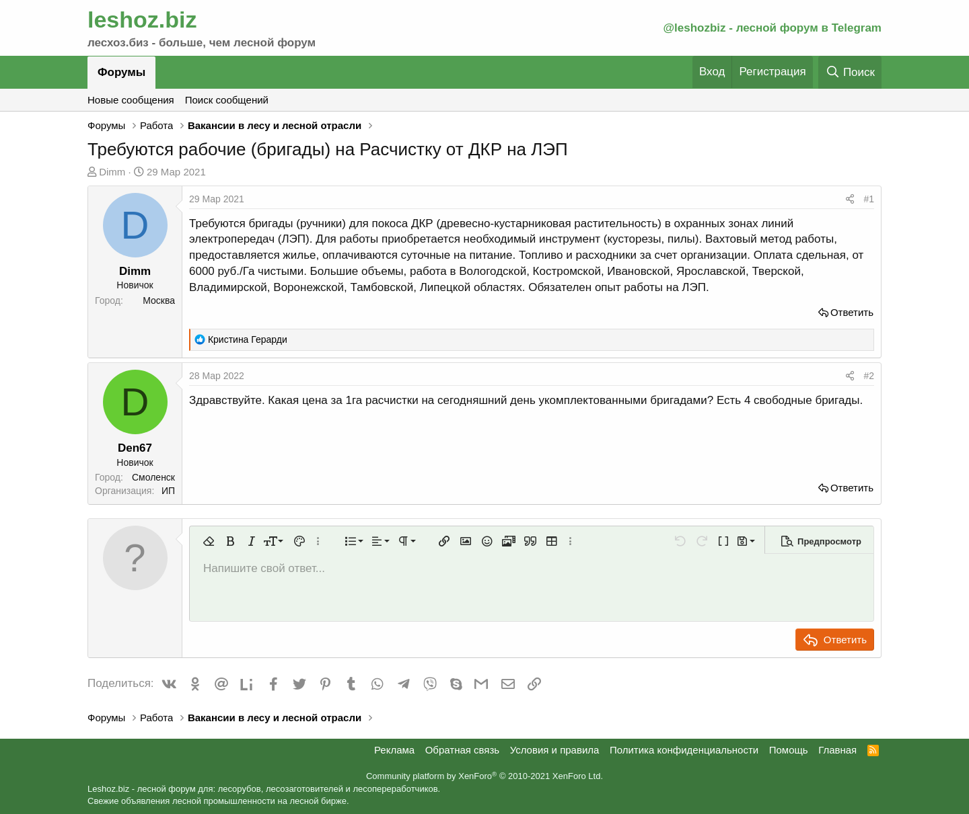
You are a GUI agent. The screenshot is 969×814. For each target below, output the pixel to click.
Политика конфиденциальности (684, 750)
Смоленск (153, 477)
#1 (868, 199)
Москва (159, 300)
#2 (868, 375)
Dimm (112, 171)
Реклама (394, 750)
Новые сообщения (130, 100)
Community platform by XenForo (484, 776)
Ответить (851, 312)
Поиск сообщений (226, 100)
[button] (209, 541)
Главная (837, 750)
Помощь (788, 750)
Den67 (135, 448)
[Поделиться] (850, 199)
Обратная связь (462, 750)
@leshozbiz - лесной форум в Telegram (772, 28)
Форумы (121, 72)
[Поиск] (850, 72)
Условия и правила (555, 750)
